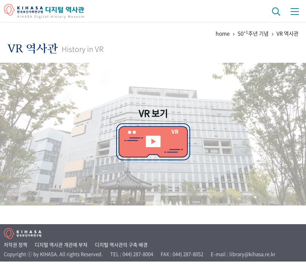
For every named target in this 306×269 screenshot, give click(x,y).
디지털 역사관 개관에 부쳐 (61, 244)
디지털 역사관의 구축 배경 (121, 244)
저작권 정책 (15, 244)
